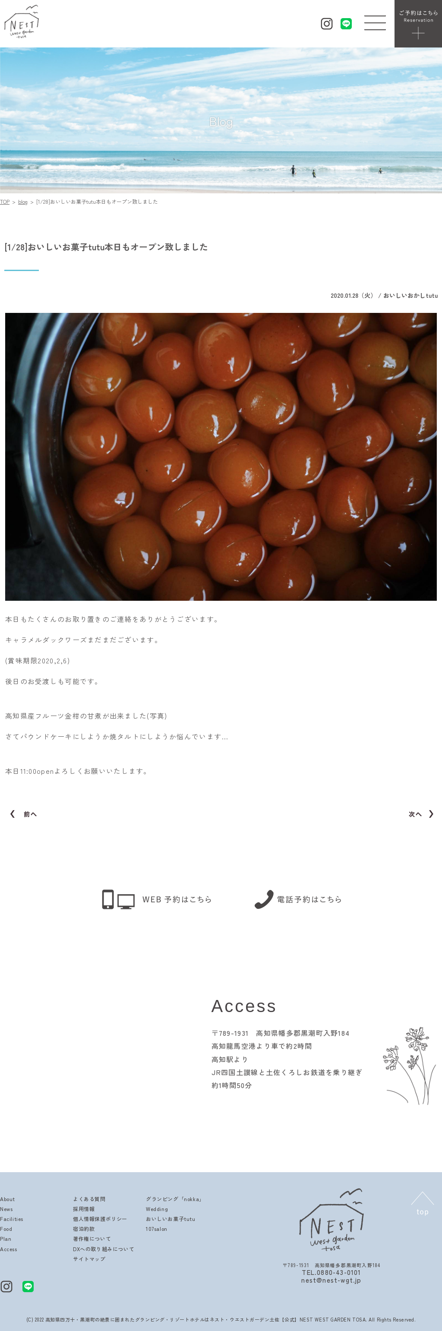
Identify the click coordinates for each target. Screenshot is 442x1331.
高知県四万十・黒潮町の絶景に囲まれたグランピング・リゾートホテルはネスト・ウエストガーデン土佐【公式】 (172, 1319)
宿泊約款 (84, 1228)
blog (23, 201)
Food (6, 1228)
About (7, 1198)
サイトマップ (89, 1258)
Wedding (157, 1208)
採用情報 (84, 1208)
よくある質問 (89, 1198)
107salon (156, 1228)
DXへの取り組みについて (103, 1248)
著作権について (92, 1238)
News (6, 1208)
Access (8, 1248)
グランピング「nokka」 (175, 1198)
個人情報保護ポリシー (100, 1218)
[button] (375, 21)
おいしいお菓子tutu (171, 1218)
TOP (4, 201)
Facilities (11, 1218)
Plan (5, 1238)
